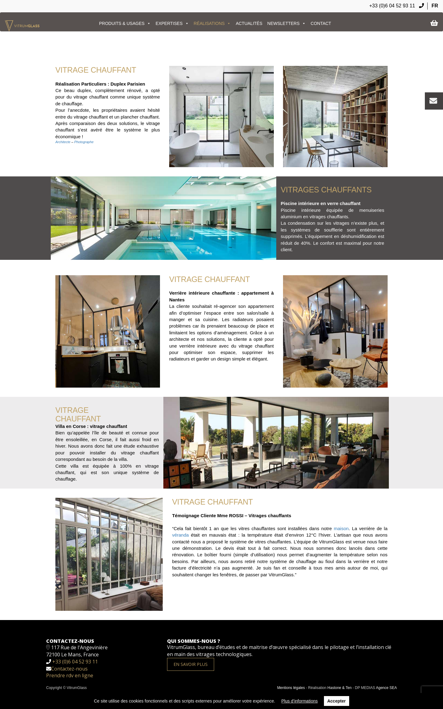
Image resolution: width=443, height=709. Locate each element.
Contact (321, 23)
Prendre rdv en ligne (69, 675)
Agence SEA (386, 688)
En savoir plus (191, 664)
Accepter (336, 701)
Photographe (84, 142)
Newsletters (286, 23)
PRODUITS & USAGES (125, 23)
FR (435, 5)
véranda (180, 535)
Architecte (62, 142)
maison (341, 528)
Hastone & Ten (339, 688)
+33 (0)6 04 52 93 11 (396, 5)
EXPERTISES (172, 23)
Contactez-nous (69, 668)
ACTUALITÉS (249, 23)
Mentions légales (291, 688)
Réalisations (212, 23)
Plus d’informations (299, 701)
